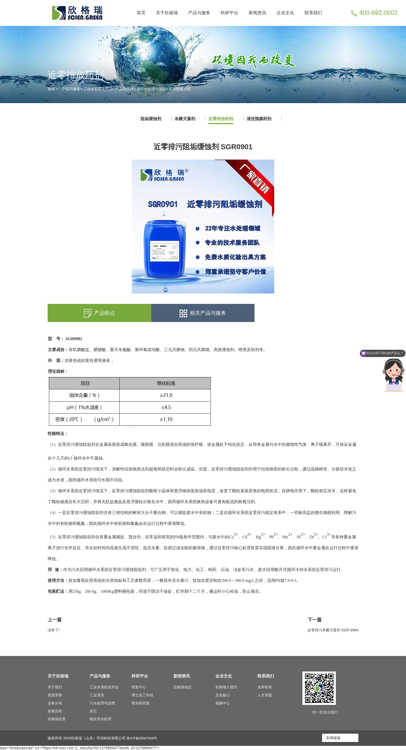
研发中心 (139, 687)
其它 (93, 711)
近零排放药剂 (180, 89)
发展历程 (55, 711)
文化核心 (222, 695)
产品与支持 (124, 89)
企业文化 (285, 12)
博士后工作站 (142, 695)
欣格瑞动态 (182, 687)
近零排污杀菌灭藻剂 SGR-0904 (333, 630)
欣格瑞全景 (57, 719)
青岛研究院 (141, 703)
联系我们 (313, 12)
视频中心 (222, 703)
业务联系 (264, 687)
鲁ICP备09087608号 (143, 738)
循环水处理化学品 (151, 89)
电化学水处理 (100, 719)
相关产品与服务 (202, 313)
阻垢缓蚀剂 (151, 119)
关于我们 (55, 687)
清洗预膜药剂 (259, 119)
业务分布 (55, 703)
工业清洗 (97, 695)
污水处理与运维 (102, 703)
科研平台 (229, 12)
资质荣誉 (55, 695)
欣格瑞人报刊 (226, 687)
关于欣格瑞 (167, 12)
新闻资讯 (257, 12)
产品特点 (99, 313)
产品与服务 (199, 12)
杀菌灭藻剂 (185, 119)
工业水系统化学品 (97, 89)
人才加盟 (264, 695)
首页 (141, 12)
